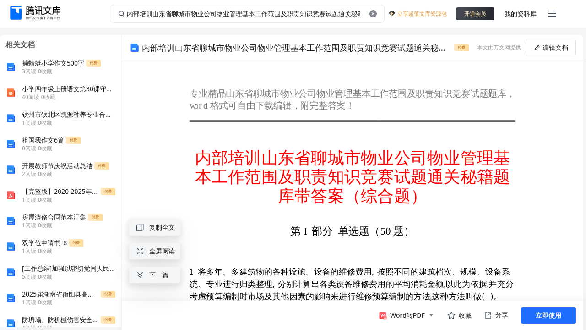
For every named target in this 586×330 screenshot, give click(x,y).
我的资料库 (521, 13)
